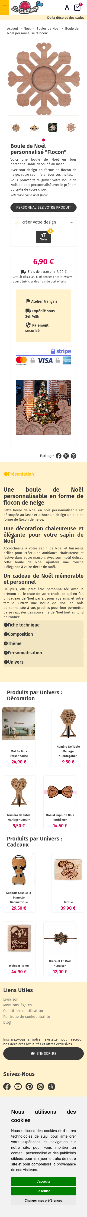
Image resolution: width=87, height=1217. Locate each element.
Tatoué (67, 921)
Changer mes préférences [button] (43, 1200)
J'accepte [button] (44, 1181)
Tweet (66, 478)
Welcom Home (20, 986)
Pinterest (73, 478)
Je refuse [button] (43, 1191)
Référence (17, 195)
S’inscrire (44, 1074)
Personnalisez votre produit (43, 207)
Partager (58, 478)
